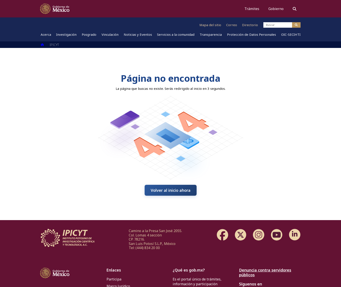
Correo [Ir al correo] (231, 25)
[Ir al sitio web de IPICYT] (132, 24)
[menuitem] (46, 36)
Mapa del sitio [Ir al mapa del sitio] (210, 25)
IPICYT (54, 44)
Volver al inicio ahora (171, 190)
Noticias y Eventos (138, 36)
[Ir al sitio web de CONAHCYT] (77, 24)
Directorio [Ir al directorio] (250, 25)
